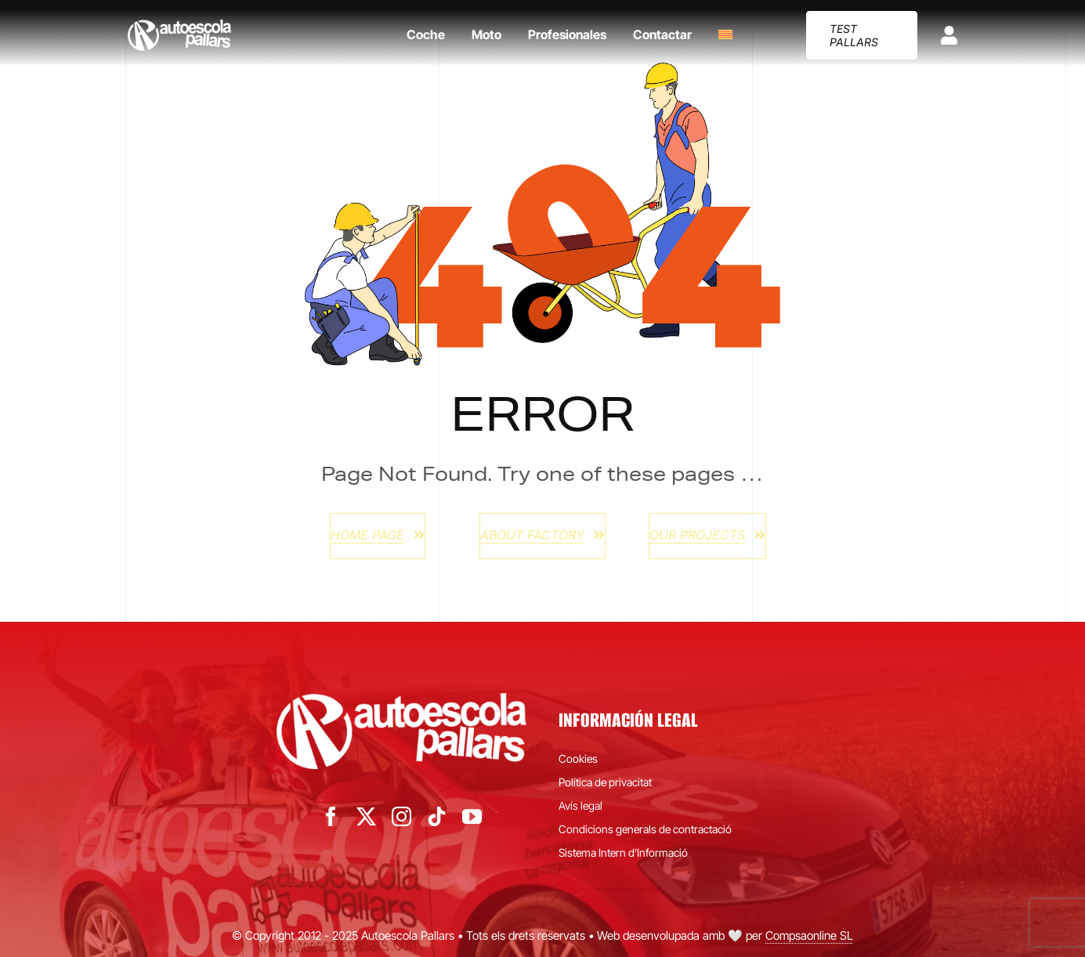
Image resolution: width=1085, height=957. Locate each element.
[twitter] (366, 816)
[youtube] (472, 816)
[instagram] (401, 816)
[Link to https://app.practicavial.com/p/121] (949, 35)
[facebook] (331, 816)
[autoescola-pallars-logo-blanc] (179, 26)
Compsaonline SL (809, 935)
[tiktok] (437, 816)
